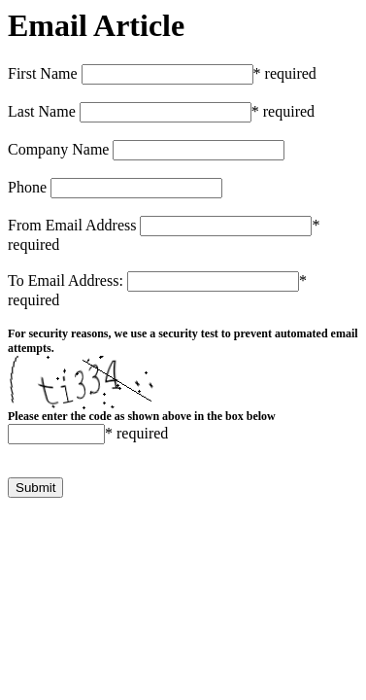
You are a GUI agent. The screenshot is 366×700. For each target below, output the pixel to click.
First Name (43, 73)
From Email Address (72, 225)
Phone (27, 187)
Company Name (58, 149)
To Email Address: (65, 280)
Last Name (42, 111)
